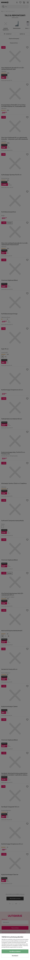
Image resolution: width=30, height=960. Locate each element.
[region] (15, 946)
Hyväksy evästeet (15, 951)
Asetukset (15, 955)
